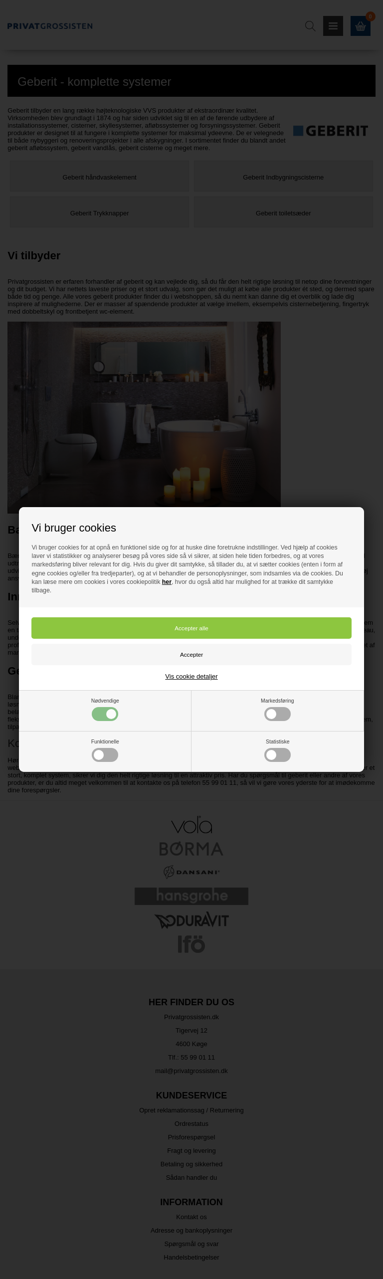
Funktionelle (105, 750)
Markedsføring (277, 709)
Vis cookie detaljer (191, 676)
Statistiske (277, 750)
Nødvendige (105, 709)
